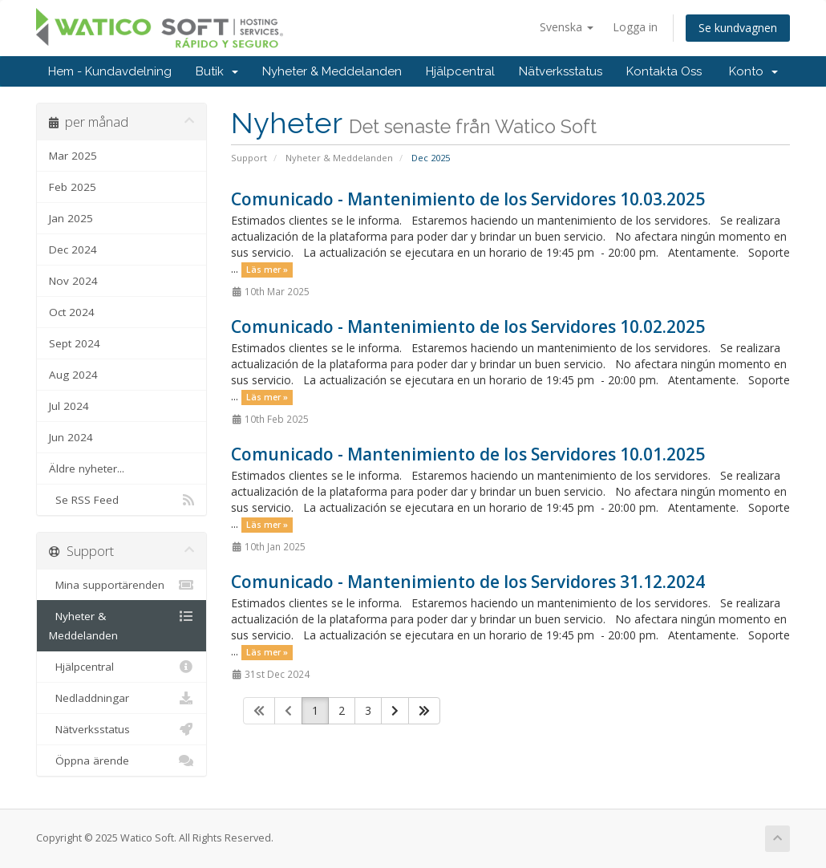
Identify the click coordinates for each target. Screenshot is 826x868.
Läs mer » (267, 269)
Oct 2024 (72, 312)
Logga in (635, 26)
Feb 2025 (72, 187)
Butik (217, 71)
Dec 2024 (73, 249)
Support (249, 158)
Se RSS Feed (121, 499)
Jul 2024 (69, 406)
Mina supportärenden (121, 584)
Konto (753, 71)
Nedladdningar (121, 698)
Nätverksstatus (560, 71)
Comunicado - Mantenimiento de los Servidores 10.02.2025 (468, 326)
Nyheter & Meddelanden (332, 71)
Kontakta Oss (664, 71)
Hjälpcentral (460, 71)
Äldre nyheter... (86, 468)
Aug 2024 (73, 374)
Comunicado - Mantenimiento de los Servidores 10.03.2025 (468, 199)
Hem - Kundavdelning (110, 71)
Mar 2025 (73, 155)
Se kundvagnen (737, 27)
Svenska (566, 26)
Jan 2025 (71, 218)
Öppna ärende (121, 760)
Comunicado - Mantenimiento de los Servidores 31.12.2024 (468, 581)
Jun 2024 (71, 437)
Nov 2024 (73, 281)
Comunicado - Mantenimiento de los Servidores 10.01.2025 (468, 454)
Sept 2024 (74, 343)
